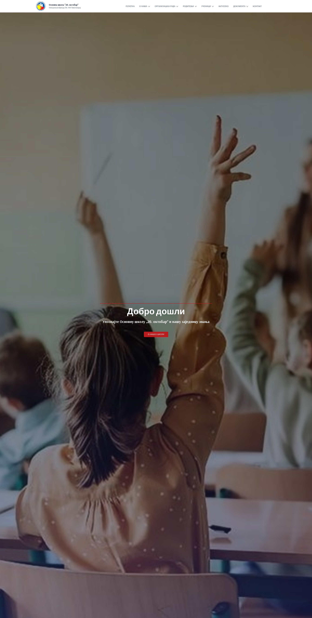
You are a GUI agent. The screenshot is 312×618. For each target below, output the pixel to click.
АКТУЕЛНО (223, 6)
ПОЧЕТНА (130, 6)
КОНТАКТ (257, 6)
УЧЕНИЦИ (206, 6)
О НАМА (143, 6)
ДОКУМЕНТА (239, 6)
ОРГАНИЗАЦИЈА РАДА (165, 6)
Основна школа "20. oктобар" (63, 4)
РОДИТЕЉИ (188, 6)
